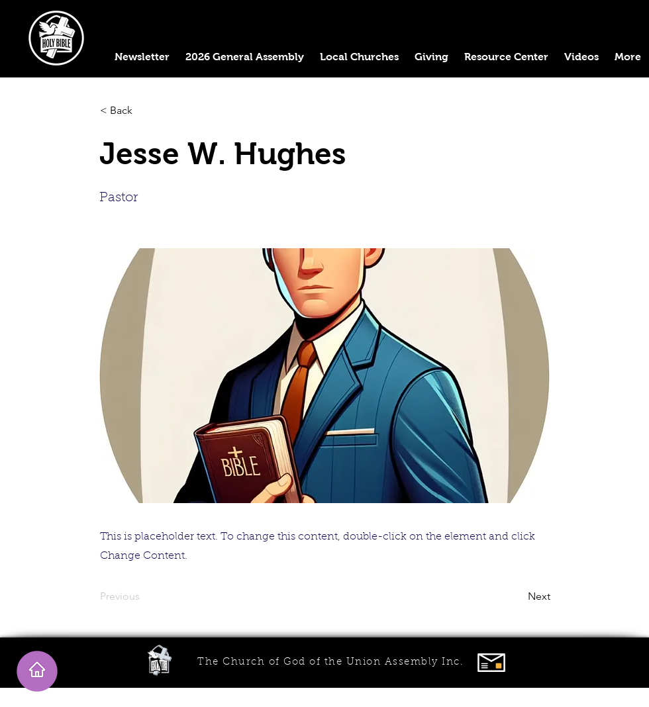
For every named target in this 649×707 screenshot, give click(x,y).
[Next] (517, 596)
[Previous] (143, 596)
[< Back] (143, 110)
